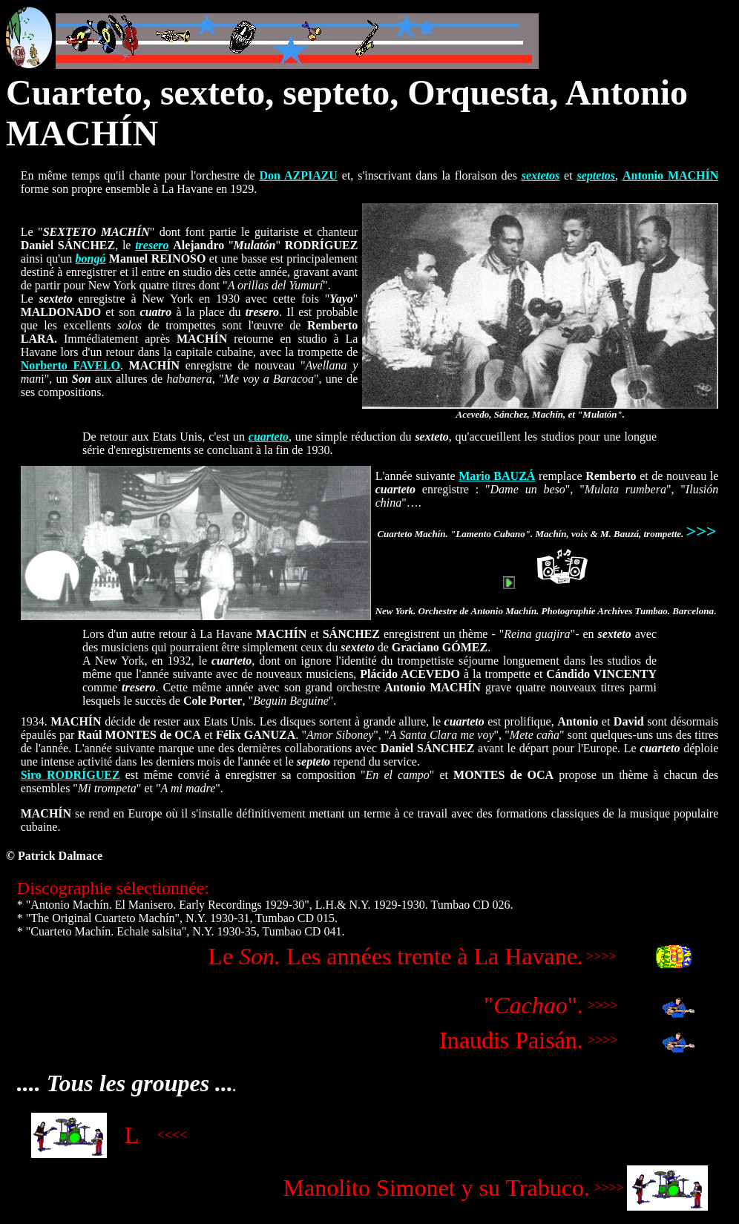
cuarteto (269, 436)
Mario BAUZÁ (497, 476)
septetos (596, 175)
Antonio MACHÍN (670, 175)
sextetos (541, 175)
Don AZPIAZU (299, 175)
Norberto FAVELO (70, 365)
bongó (91, 258)
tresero (151, 245)
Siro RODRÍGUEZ (70, 775)
